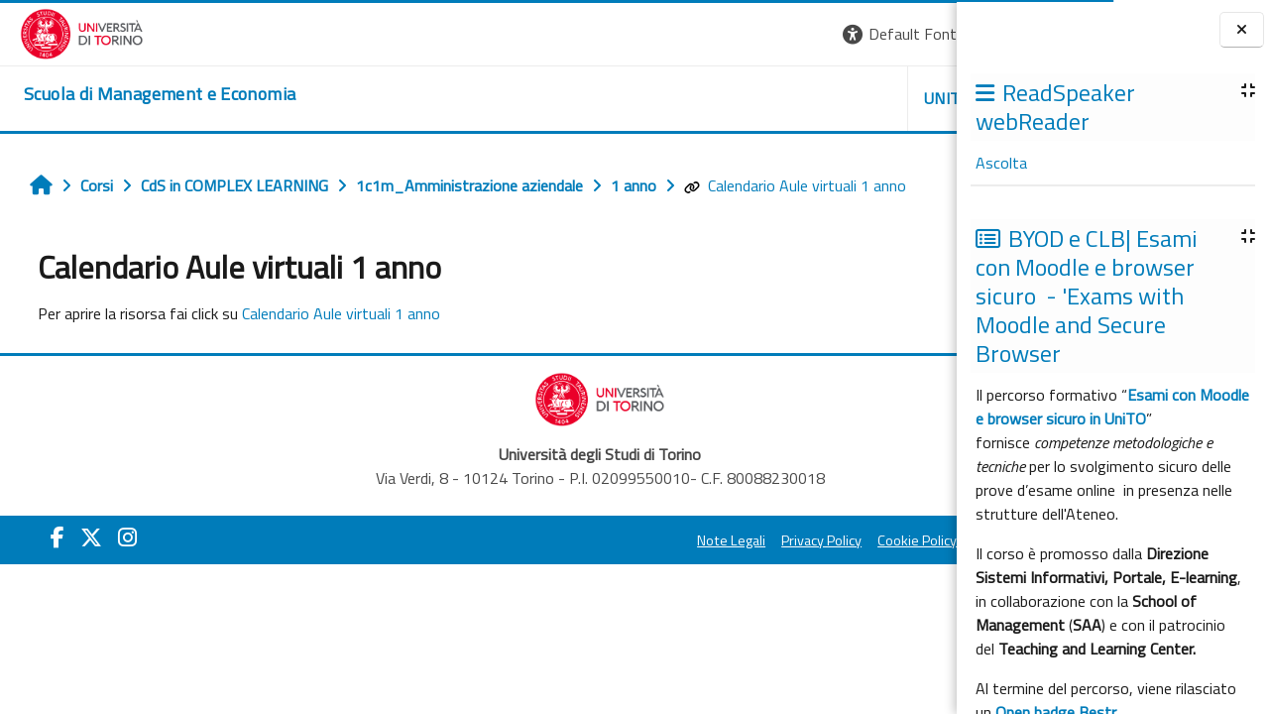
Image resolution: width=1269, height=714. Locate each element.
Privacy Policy (598, 540)
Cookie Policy (694, 540)
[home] (140, 94)
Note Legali (508, 540)
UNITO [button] (725, 98)
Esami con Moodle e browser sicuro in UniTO (1112, 406)
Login (922, 34)
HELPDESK (836, 98)
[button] (684, 34)
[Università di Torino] (62, 32)
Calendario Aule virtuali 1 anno (785, 185)
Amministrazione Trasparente (842, 540)
